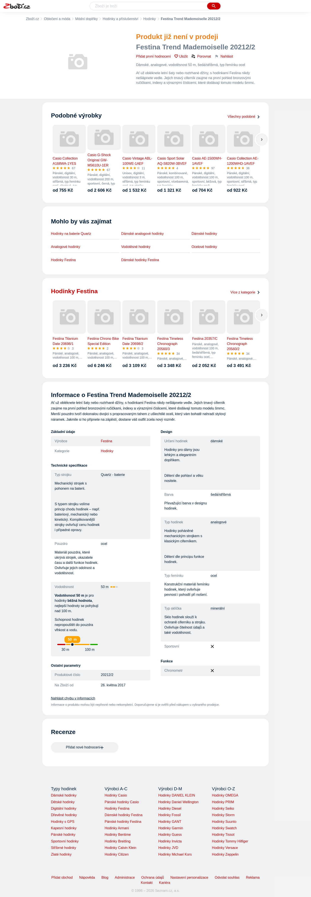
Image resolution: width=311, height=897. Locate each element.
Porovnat (201, 56)
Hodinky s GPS (62, 821)
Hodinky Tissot (223, 834)
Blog (105, 877)
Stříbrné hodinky (63, 848)
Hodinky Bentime (118, 834)
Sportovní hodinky (65, 841)
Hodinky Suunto (224, 821)
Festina (106, 441)
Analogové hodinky (65, 247)
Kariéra (164, 882)
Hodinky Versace (225, 848)
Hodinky (149, 19)
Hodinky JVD (168, 848)
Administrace (125, 877)
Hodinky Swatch (224, 828)
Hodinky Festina (63, 260)
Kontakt (146, 882)
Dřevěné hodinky (64, 815)
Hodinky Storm (223, 815)
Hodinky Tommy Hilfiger (230, 841)
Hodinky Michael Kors (175, 854)
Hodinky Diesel (169, 808)
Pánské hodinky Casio (122, 802)
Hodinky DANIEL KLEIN (176, 795)
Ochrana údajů (152, 877)
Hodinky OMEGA (225, 795)
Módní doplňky (86, 19)
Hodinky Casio (116, 795)
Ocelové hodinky (204, 247)
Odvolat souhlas (227, 877)
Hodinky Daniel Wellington (178, 802)
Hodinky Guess (170, 834)
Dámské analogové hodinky (142, 233)
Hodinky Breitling (117, 841)
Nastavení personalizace (189, 877)
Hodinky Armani (117, 828)
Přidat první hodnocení (153, 56)
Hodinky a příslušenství (120, 19)
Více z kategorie (245, 292)
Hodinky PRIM (223, 802)
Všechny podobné (244, 116)
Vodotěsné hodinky (135, 247)
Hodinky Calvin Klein (120, 848)
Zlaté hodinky (61, 854)
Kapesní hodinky (63, 828)
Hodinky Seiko (223, 808)
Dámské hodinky (204, 233)
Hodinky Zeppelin (225, 854)
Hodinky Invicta (170, 841)
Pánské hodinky (63, 834)
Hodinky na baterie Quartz (71, 233)
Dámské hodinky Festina (140, 260)
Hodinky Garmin (170, 828)
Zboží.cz (32, 19)
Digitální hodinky (63, 808)
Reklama (253, 877)
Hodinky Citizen (117, 854)
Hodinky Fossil (169, 815)
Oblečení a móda (57, 19)
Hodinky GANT (169, 821)
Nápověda (87, 877)
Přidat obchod (62, 877)
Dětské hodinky (63, 802)
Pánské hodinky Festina (123, 821)
